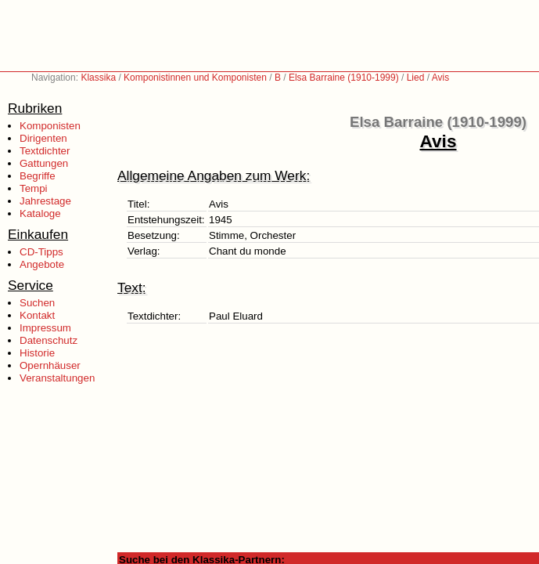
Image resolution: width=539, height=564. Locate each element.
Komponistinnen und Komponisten (195, 77)
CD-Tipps (41, 252)
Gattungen (44, 163)
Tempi (34, 188)
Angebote (42, 264)
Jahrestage (45, 201)
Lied (416, 77)
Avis (440, 77)
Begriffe (38, 176)
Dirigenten (43, 138)
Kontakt (37, 315)
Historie (37, 353)
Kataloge (40, 213)
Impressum (45, 328)
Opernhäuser (50, 365)
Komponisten (50, 126)
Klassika (98, 77)
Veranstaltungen (57, 378)
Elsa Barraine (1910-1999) (344, 77)
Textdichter (45, 151)
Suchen (37, 303)
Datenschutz (48, 340)
